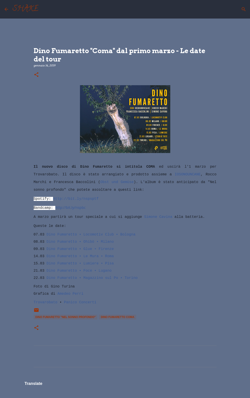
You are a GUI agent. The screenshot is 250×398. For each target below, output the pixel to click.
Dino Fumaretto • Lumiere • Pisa (80, 263)
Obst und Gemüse (117, 182)
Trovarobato (46, 302)
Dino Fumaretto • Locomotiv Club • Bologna (91, 235)
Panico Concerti (80, 302)
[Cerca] (44, 9)
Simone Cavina (158, 217)
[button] (36, 75)
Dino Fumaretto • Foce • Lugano (79, 271)
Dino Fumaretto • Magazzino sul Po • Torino (92, 278)
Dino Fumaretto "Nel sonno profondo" (65, 317)
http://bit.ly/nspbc (70, 207)
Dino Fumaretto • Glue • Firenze (80, 249)
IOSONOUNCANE (188, 174)
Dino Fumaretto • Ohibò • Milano (80, 242)
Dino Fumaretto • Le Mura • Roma (80, 256)
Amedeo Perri (70, 294)
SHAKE (25, 9)
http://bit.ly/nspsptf (76, 199)
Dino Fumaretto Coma (117, 317)
